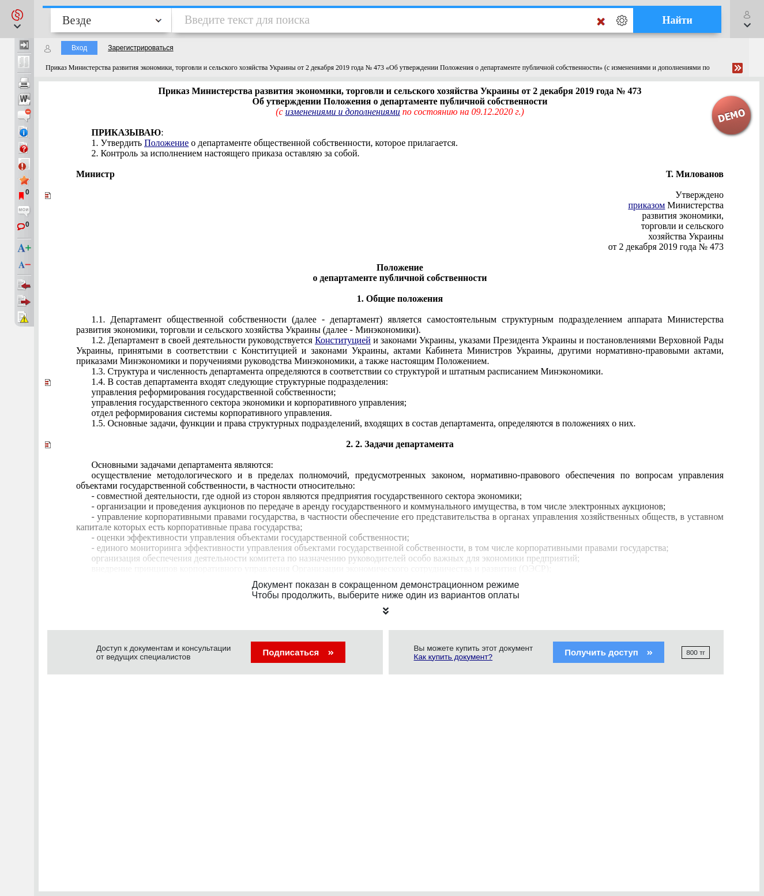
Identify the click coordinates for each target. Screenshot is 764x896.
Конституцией (343, 340)
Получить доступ (608, 652)
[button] (17, 19)
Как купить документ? (453, 657)
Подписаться (297, 652)
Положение (166, 143)
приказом (646, 205)
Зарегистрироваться (140, 48)
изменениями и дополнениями (342, 112)
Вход (79, 48)
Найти (677, 20)
